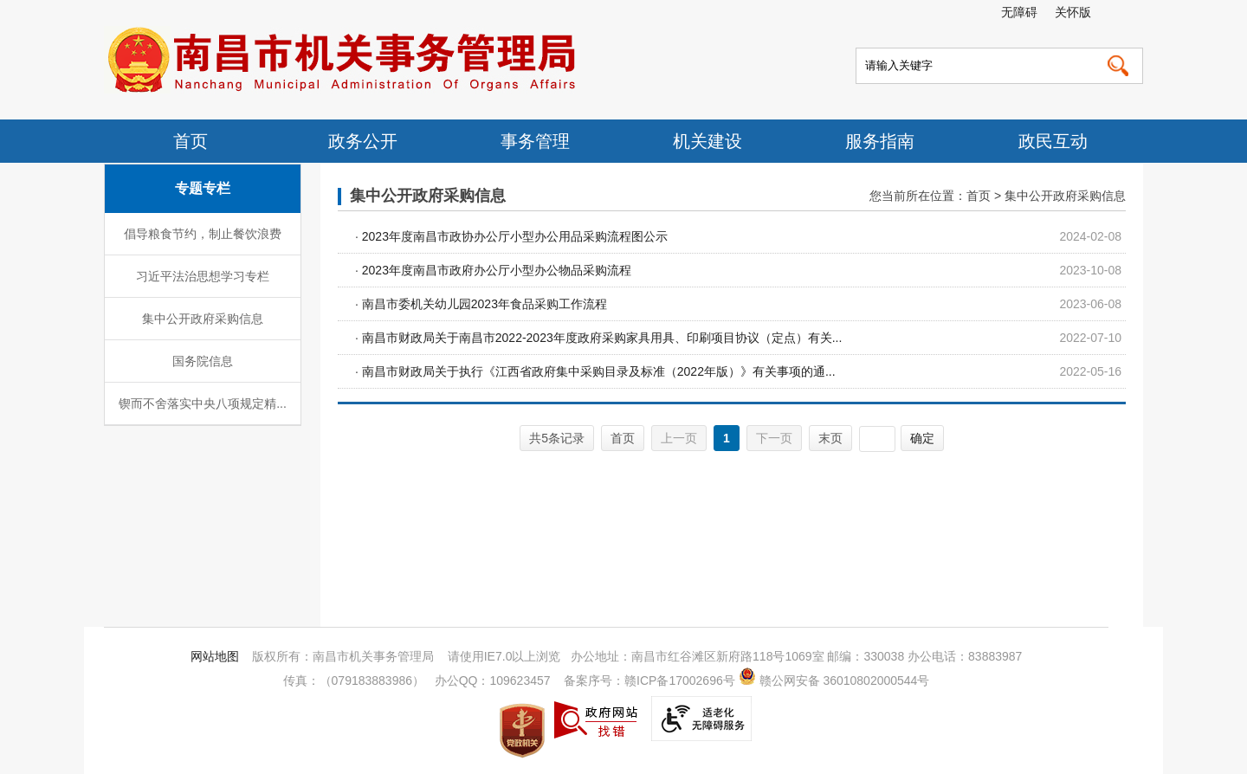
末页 (830, 438)
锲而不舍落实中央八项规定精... (203, 403)
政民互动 (1053, 141)
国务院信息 (202, 361)
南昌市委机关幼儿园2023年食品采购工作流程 (484, 304)
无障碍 (1019, 12)
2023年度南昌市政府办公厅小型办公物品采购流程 (496, 270)
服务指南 (879, 141)
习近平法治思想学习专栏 (202, 276)
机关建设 (707, 141)
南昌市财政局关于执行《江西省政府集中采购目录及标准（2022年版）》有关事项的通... (599, 371)
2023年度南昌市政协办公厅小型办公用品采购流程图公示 (515, 236)
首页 (190, 141)
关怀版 (1073, 12)
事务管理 (535, 141)
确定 (922, 438)
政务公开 (362, 141)
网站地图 (215, 656)
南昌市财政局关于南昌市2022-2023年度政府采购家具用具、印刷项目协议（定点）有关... (602, 338)
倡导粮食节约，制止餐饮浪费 (202, 234)
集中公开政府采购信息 (202, 319)
